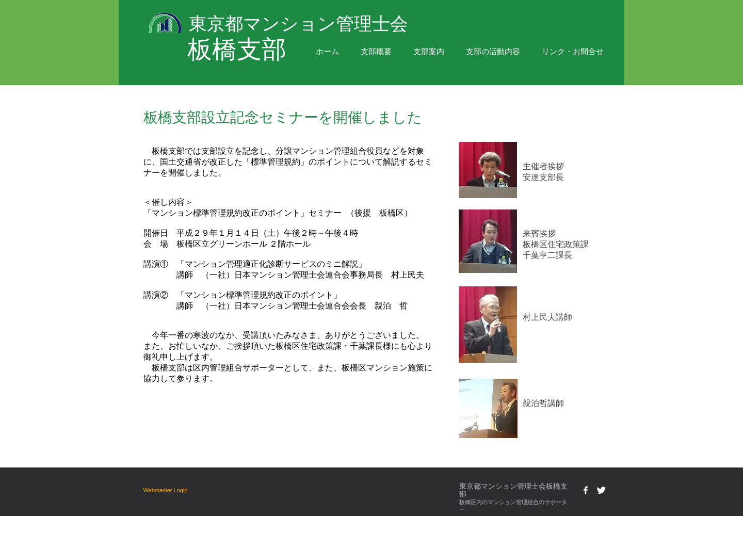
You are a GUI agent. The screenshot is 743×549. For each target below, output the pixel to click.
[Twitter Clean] (601, 490)
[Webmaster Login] (165, 490)
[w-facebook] (585, 490)
